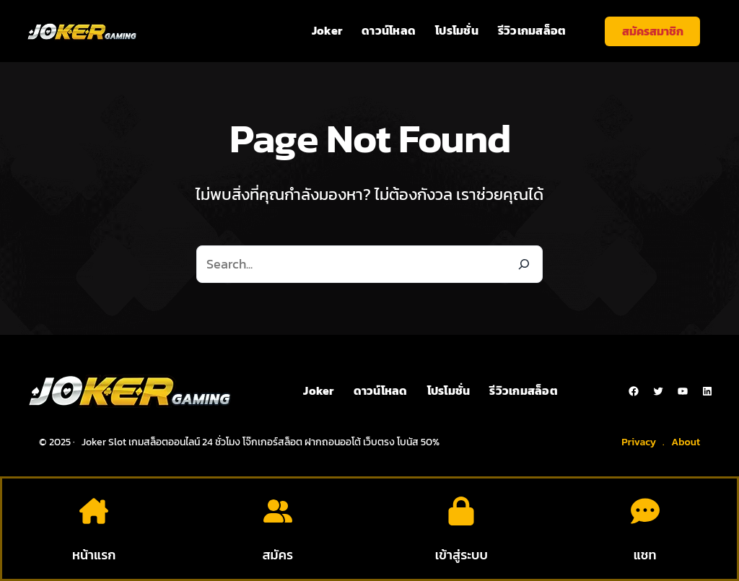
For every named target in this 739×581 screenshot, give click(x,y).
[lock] (461, 511)
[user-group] (278, 511)
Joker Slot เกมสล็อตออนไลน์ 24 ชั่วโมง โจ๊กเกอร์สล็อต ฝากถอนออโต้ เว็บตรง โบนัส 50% (261, 442)
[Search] (524, 264)
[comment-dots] (645, 511)
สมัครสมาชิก (652, 31)
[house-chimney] (94, 511)
